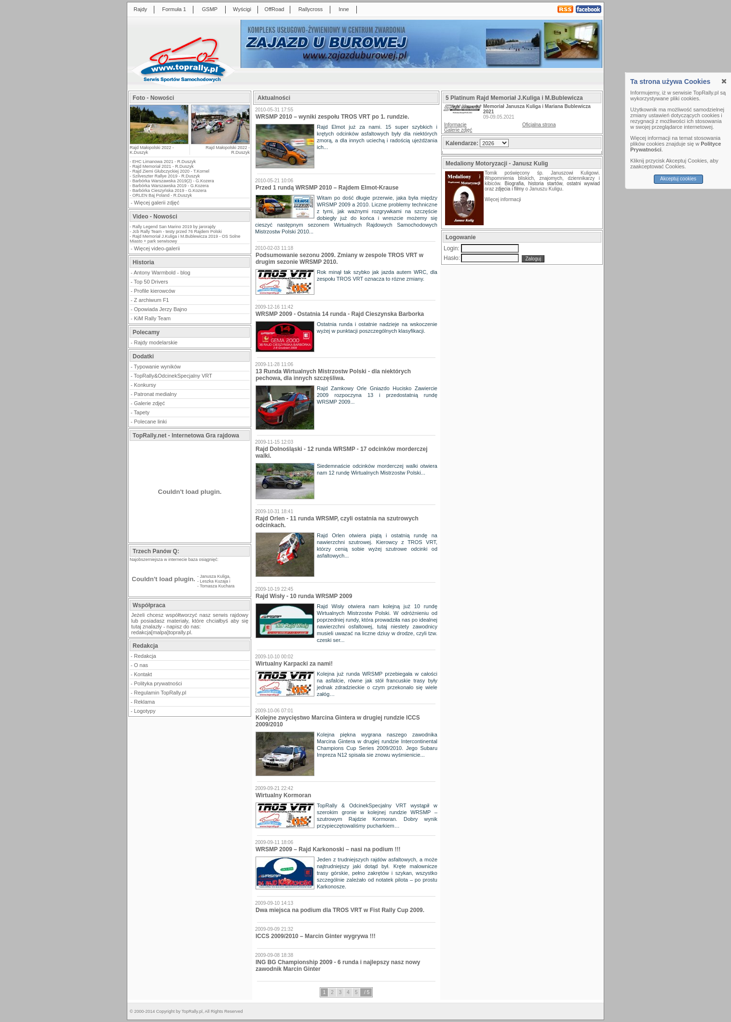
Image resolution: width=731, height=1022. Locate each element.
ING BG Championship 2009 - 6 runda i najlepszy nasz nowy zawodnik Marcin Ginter (338, 965)
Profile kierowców (155, 291)
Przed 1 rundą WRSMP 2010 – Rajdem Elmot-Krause (327, 187)
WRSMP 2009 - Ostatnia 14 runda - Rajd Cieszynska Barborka (340, 314)
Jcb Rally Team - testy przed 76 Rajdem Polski (177, 231)
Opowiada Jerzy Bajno (160, 309)
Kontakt (143, 674)
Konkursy (145, 385)
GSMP (209, 9)
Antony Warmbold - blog (162, 272)
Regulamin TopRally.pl (160, 692)
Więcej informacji (503, 199)
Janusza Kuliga (215, 576)
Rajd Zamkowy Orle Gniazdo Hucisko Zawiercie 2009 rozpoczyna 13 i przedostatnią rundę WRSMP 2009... (377, 395)
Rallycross (310, 9)
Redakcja (145, 656)
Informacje (455, 124)
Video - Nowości (155, 216)
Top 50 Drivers (151, 282)
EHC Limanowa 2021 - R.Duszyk (164, 161)
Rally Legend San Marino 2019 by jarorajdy (174, 226)
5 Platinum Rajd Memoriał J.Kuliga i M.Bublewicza (514, 98)
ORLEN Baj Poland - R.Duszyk (162, 195)
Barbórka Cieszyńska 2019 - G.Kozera (170, 190)
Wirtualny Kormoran (283, 795)
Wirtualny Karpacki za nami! (294, 663)
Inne (343, 9)
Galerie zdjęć (149, 403)
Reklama (144, 702)
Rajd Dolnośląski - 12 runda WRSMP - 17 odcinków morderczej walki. (342, 452)
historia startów (545, 183)
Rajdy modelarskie (155, 342)
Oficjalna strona (538, 124)
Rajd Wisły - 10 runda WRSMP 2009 (304, 596)
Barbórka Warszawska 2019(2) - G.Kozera (173, 180)
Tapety (141, 412)
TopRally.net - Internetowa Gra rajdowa (186, 435)
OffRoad (274, 9)
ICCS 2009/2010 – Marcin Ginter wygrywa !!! (316, 936)
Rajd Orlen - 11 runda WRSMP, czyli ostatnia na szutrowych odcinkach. (337, 522)
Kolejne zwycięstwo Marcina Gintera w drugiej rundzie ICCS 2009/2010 (338, 721)
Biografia (514, 183)
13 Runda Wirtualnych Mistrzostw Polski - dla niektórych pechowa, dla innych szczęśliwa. (333, 375)
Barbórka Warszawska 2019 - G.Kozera (171, 185)
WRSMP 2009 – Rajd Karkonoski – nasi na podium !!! (328, 849)
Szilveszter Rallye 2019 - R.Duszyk (166, 176)
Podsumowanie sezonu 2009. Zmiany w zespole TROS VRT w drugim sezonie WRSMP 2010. (339, 258)
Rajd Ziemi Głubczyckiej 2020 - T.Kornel (171, 171)
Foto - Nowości (153, 98)
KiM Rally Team (152, 318)
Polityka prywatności (158, 683)
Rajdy (140, 9)
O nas (141, 665)
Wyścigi (242, 9)
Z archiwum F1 (151, 300)
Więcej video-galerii (157, 248)
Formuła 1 (174, 9)
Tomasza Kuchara (217, 586)
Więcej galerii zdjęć (156, 202)
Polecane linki (150, 421)
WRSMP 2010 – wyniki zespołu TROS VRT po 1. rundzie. (332, 116)
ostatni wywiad (583, 183)
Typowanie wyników (157, 366)
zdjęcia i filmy (509, 188)
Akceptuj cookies (678, 178)
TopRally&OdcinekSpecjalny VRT (173, 376)
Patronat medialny (155, 394)
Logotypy (145, 711)
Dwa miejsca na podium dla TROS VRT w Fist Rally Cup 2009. (340, 910)
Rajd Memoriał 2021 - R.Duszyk (163, 166)
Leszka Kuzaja (214, 581)
